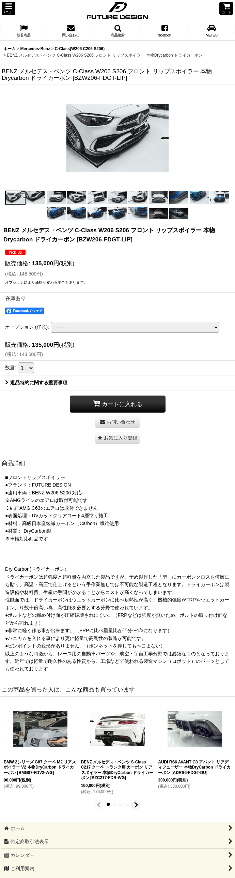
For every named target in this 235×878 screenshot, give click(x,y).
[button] (8, 8)
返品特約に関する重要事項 (36, 382)
